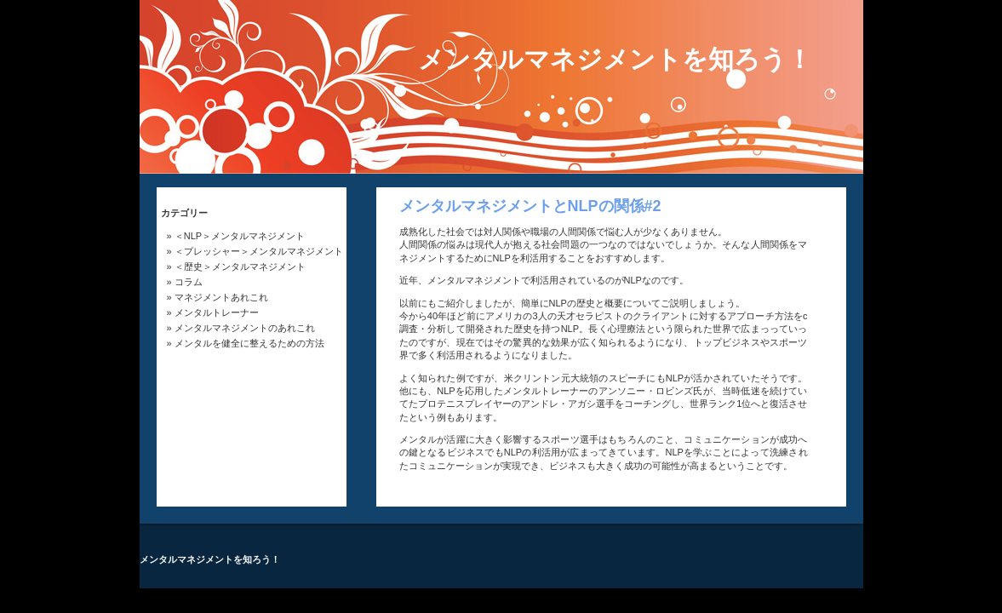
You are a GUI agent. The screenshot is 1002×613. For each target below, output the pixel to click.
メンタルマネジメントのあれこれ (245, 328)
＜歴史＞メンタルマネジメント (240, 266)
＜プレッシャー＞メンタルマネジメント (259, 251)
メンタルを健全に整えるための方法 (249, 343)
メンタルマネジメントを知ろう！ (615, 59)
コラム (189, 282)
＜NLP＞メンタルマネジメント (240, 236)
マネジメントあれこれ (221, 297)
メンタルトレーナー (217, 312)
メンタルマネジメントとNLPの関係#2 (530, 206)
